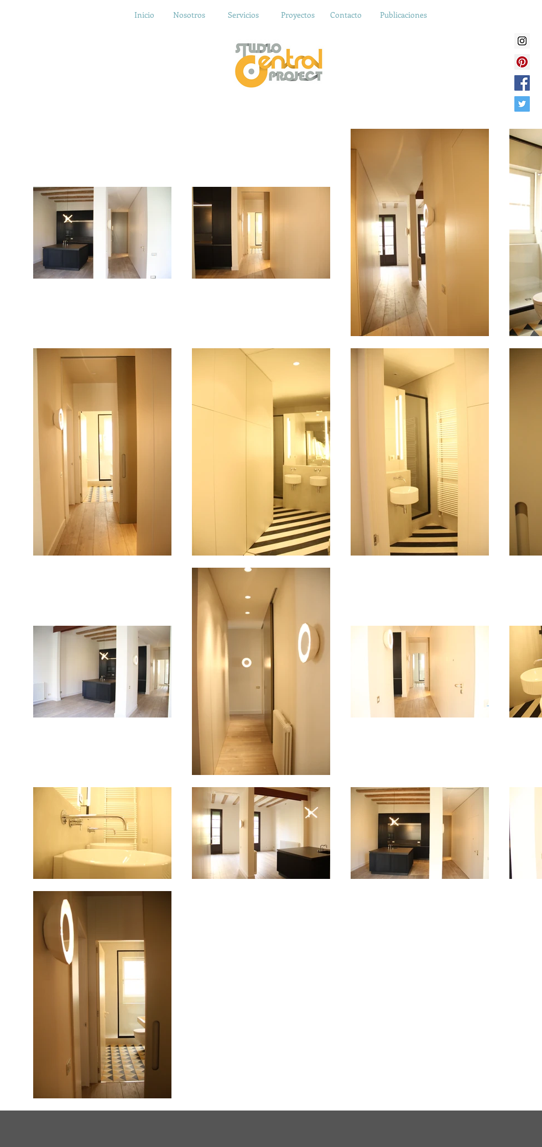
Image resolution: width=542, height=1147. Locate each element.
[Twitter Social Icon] (522, 104)
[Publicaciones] (403, 15)
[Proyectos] (297, 15)
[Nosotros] (189, 15)
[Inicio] (144, 15)
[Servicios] (243, 15)
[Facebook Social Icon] (522, 83)
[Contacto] (345, 15)
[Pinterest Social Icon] (522, 62)
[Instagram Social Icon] (522, 41)
